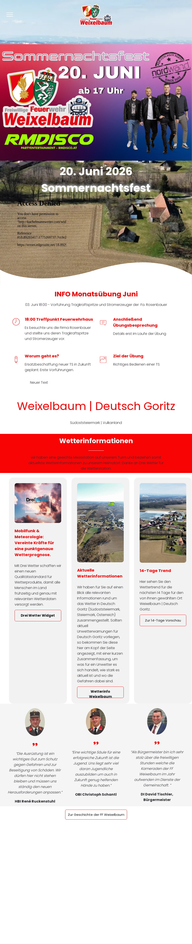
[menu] (9, 14)
